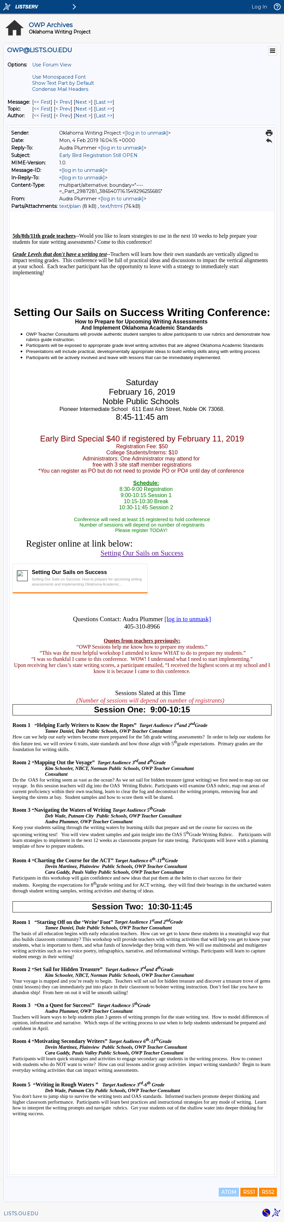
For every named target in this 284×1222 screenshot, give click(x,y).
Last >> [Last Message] (104, 102)
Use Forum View (51, 65)
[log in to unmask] (146, 133)
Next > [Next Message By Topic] (83, 109)
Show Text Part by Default (63, 83)
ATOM (228, 1192)
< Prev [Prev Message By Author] (63, 116)
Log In (259, 7)
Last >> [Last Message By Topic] (104, 109)
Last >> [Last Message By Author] (104, 116)
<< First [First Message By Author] (42, 116)
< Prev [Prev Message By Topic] (63, 109)
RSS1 (249, 1192)
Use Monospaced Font (59, 77)
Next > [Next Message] (83, 102)
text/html (111, 206)
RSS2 (268, 1192)
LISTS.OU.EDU (21, 1213)
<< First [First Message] (42, 102)
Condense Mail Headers (60, 89)
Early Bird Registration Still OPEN (98, 155)
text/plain (70, 206)
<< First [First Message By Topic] (42, 109)
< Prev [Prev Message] (63, 102)
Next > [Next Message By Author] (83, 116)
